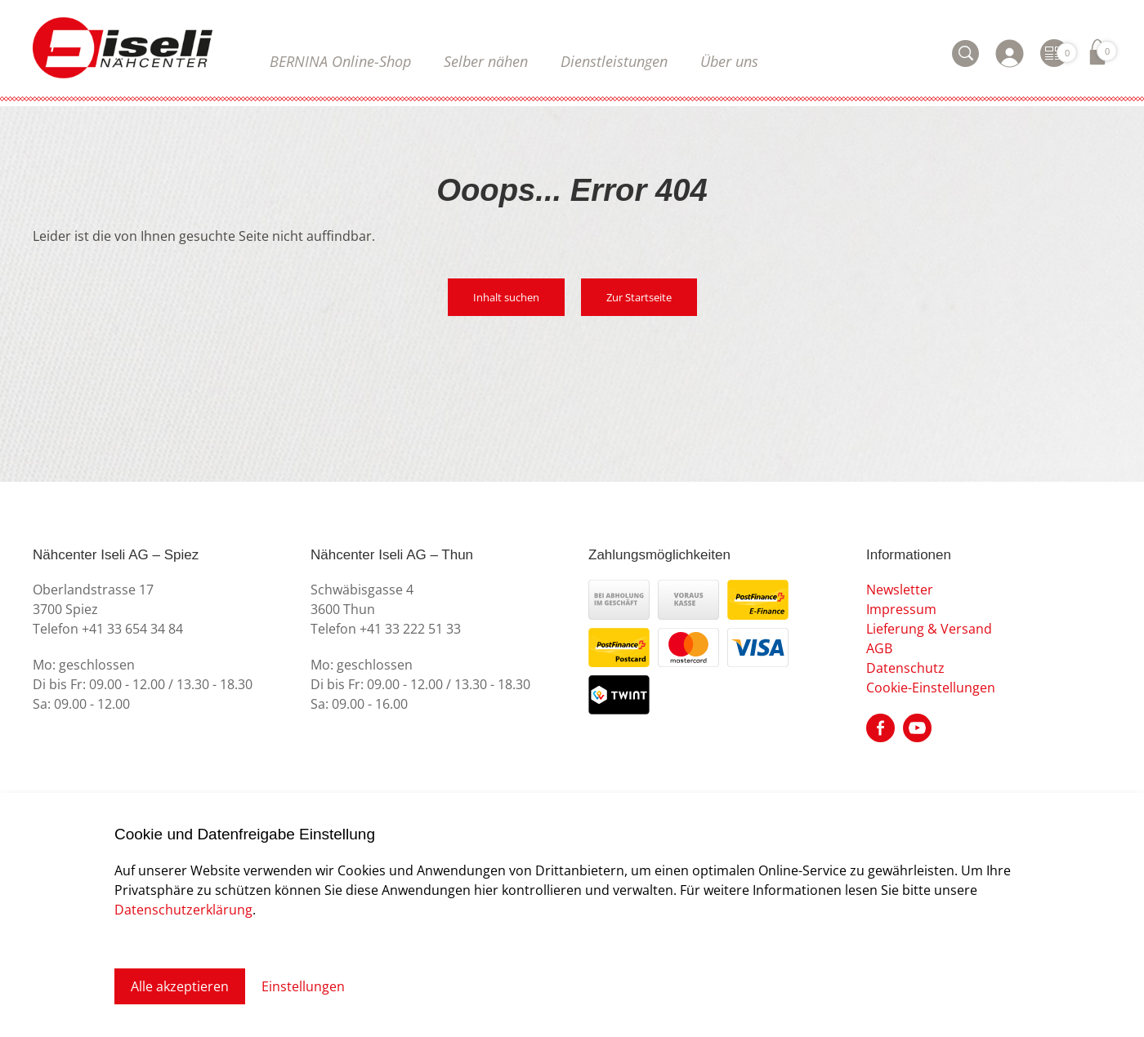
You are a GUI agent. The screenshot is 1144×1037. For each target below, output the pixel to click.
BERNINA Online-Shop (340, 61)
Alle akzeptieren (180, 986)
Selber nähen (486, 61)
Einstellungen (303, 986)
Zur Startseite (639, 297)
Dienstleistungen (614, 61)
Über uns (729, 61)
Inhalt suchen (506, 297)
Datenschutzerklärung (183, 910)
